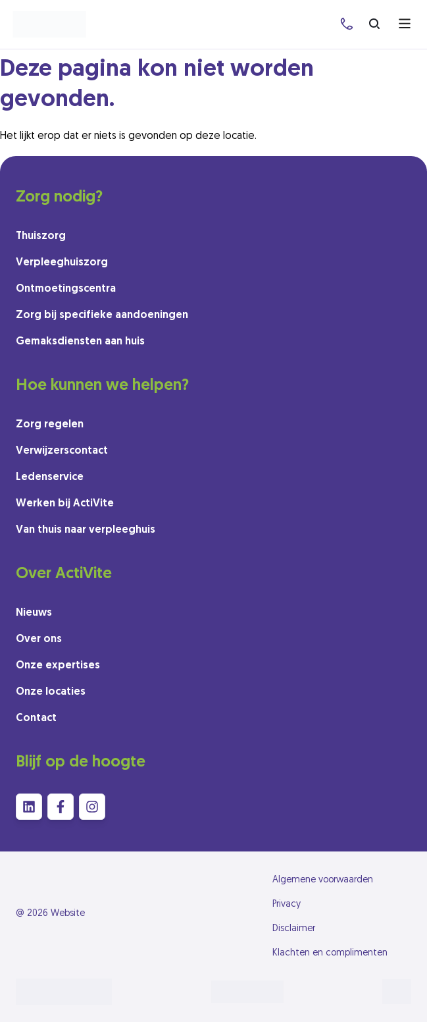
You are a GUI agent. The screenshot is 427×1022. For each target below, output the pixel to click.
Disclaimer (293, 929)
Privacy (286, 904)
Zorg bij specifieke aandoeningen (102, 315)
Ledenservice (50, 477)
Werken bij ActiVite (65, 503)
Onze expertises (58, 665)
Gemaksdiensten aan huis (80, 341)
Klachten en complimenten (330, 953)
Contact (36, 718)
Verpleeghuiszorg (62, 262)
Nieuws (34, 613)
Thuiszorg (41, 236)
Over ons (39, 639)
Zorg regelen (50, 424)
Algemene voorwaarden (322, 880)
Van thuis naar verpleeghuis (85, 530)
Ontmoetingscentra (66, 289)
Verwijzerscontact (62, 451)
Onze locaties (51, 692)
